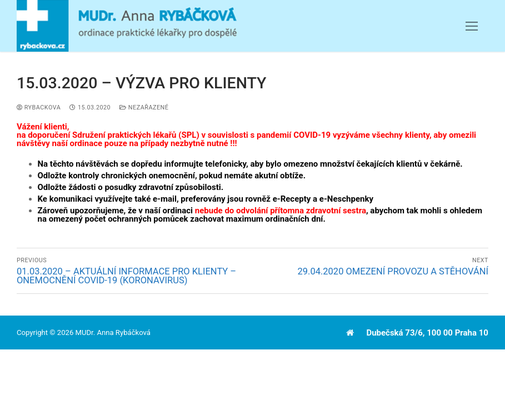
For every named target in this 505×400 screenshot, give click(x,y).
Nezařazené (143, 107)
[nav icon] (471, 26)
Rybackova (39, 107)
